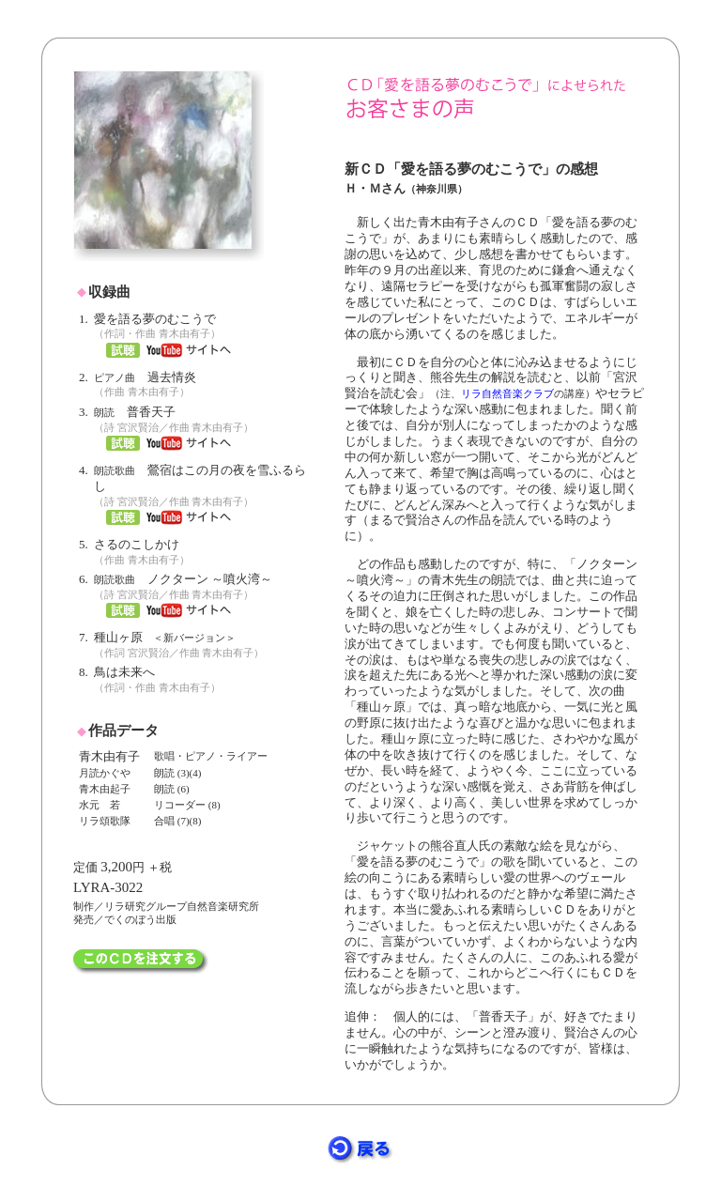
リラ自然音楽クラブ (507, 393)
